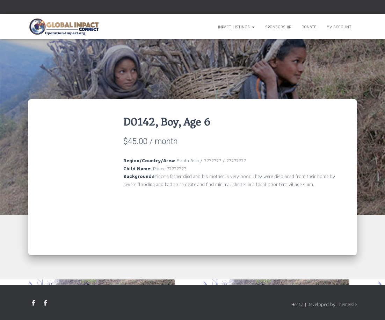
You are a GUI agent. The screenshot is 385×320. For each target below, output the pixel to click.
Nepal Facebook (45, 303)
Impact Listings (236, 26)
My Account (339, 26)
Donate (309, 26)
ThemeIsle (347, 304)
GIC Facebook (33, 303)
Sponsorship (278, 26)
